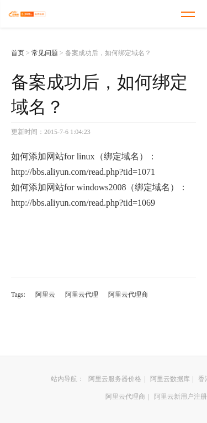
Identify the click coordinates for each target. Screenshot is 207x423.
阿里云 (45, 294)
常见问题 (44, 53)
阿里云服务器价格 (114, 379)
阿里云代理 (81, 294)
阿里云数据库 (170, 379)
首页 (17, 53)
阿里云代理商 (128, 294)
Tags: (18, 294)
